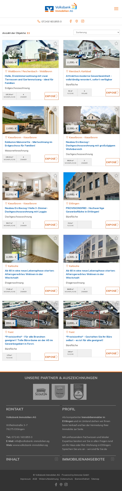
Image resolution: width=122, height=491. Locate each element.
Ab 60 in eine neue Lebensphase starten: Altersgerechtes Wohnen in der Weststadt (29, 274)
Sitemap (95, 479)
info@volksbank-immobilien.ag (31, 441)
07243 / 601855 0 (22, 437)
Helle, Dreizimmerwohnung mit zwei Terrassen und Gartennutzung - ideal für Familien (29, 79)
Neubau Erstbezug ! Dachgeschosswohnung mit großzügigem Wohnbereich (90, 145)
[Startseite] (61, 8)
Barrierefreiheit (82, 479)
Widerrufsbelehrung (49, 479)
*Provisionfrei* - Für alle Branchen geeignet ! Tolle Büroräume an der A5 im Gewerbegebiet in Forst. (29, 340)
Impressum (25, 479)
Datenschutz (66, 479)
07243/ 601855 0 (51, 21)
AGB (35, 479)
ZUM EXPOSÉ (52, 96)
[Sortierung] (96, 32)
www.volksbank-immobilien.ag (30, 445)
